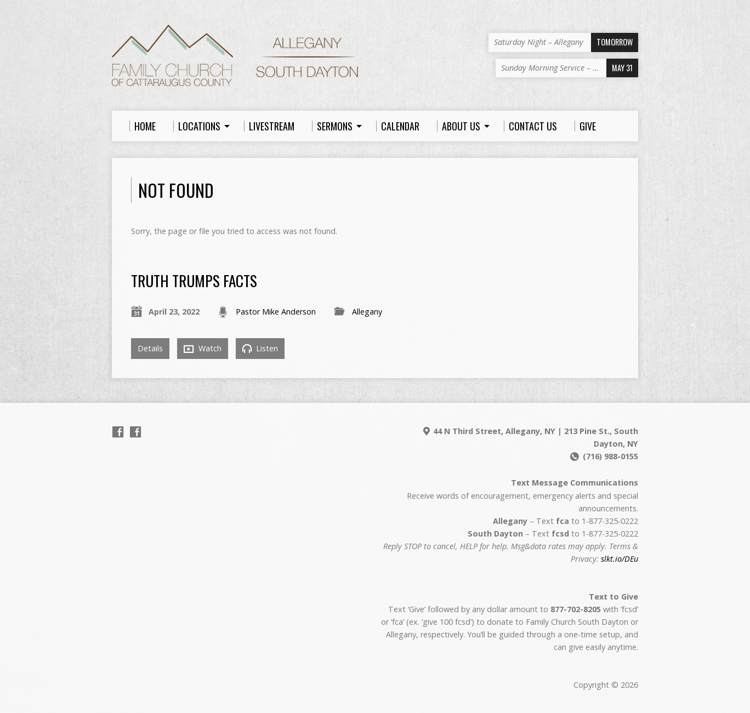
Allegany (367, 311)
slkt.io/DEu (619, 559)
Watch (202, 348)
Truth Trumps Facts (194, 280)
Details (150, 348)
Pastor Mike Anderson (276, 311)
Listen (260, 348)
